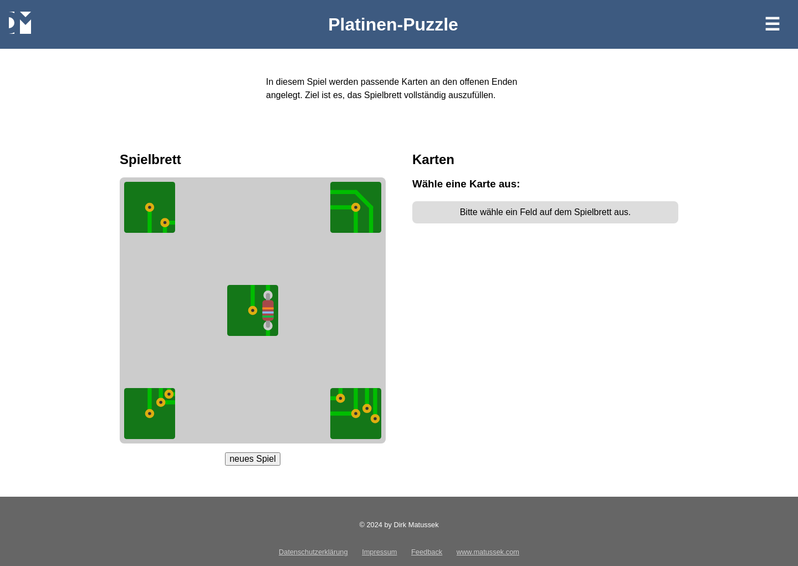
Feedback (426, 552)
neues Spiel (252, 458)
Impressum (379, 552)
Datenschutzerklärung (313, 552)
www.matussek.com (488, 552)
